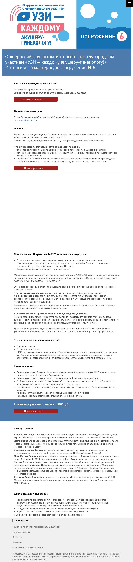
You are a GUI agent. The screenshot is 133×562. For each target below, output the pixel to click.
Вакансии (17, 542)
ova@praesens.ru (28, 120)
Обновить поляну (21, 520)
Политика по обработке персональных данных (36, 526)
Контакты (17, 537)
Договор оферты (21, 531)
